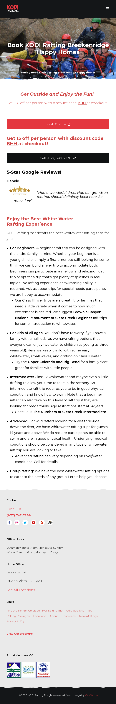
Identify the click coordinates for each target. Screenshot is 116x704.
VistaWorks (91, 695)
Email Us (14, 509)
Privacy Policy (15, 621)
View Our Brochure (20, 633)
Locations (39, 616)
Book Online (58, 124)
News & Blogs (88, 616)
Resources (68, 616)
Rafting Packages (18, 616)
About (54, 616)
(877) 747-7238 (19, 515)
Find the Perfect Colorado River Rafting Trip (35, 610)
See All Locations (21, 590)
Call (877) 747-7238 (58, 158)
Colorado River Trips (79, 610)
